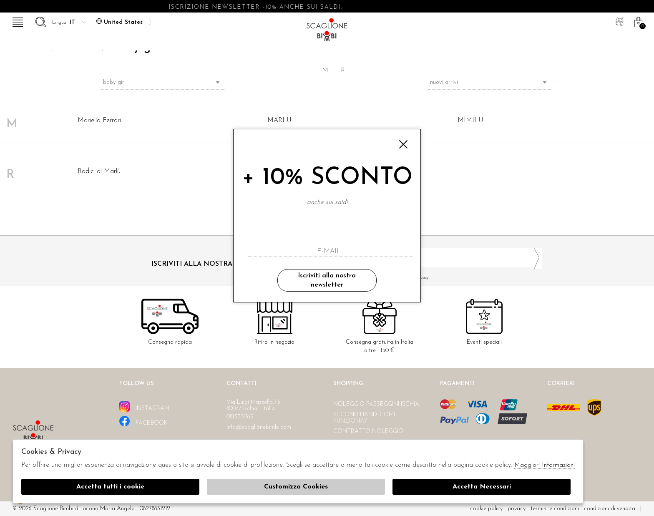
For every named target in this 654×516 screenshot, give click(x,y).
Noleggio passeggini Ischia (376, 404)
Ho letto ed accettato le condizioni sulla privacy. (437, 277)
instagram (144, 406)
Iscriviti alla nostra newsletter (327, 280)
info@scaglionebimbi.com (258, 427)
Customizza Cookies (296, 486)
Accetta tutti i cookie (110, 486)
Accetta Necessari (482, 486)
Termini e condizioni (555, 509)
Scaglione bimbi (327, 32)
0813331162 (240, 417)
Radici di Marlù (99, 171)
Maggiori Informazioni (544, 465)
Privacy (517, 509)
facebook (143, 421)
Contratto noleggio (368, 431)
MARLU (279, 120)
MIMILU (470, 120)
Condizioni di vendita (609, 509)
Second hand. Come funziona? (365, 418)
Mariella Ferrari (99, 120)
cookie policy (486, 509)
